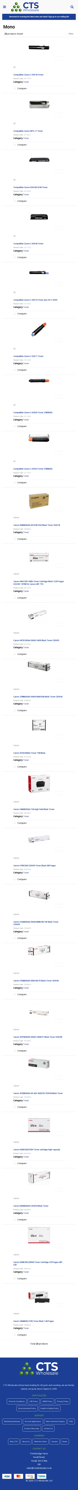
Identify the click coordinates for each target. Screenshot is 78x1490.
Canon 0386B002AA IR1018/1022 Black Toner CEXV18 (36, 525)
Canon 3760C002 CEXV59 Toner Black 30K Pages (34, 865)
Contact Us (48, 1428)
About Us (26, 1441)
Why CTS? (14, 1441)
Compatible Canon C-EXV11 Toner (28, 356)
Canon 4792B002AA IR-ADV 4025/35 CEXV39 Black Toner (38, 1093)
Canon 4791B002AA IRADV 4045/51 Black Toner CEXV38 (37, 1037)
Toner (26, 81)
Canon (16, 517)
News (65, 1441)
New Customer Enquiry (55, 1421)
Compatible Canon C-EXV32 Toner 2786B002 (32, 468)
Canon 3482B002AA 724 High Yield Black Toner (33, 809)
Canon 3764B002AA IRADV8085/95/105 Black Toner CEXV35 (35, 923)
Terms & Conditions (17, 1401)
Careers (54, 1441)
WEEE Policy (47, 1401)
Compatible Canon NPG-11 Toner (28, 131)
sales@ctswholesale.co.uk (39, 1468)
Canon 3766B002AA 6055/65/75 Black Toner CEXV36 (36, 980)
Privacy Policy (62, 1401)
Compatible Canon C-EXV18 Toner (28, 74)
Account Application (33, 1421)
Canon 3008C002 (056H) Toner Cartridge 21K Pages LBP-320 (38, 1263)
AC (14, 67)
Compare (20, 89)
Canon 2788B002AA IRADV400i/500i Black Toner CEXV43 (37, 696)
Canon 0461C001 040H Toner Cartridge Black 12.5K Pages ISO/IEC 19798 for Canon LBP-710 (38, 582)
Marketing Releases (12, 1421)
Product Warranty (31, 1428)
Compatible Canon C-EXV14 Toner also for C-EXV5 (35, 300)
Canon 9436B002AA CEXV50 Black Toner (30, 1206)
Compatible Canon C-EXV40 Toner (28, 243)
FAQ (71, 1421)
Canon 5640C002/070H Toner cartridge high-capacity (36, 1149)
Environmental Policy (27, 1408)
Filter (71, 33)
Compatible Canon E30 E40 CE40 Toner (30, 187)
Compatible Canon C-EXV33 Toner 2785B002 (32, 412)
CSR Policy (33, 1401)
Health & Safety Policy (50, 1408)
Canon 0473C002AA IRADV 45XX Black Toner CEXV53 (36, 640)
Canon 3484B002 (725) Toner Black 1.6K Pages (33, 1321)
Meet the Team (40, 1441)
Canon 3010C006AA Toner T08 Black (29, 753)
